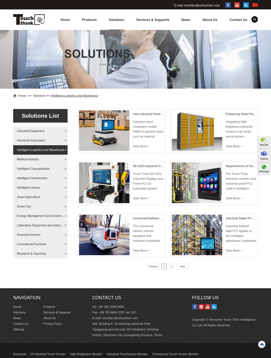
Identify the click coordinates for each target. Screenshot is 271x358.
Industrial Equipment (30, 131)
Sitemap (18, 329)
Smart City (24, 206)
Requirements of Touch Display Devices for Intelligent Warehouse (241, 166)
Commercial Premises (31, 244)
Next (182, 266)
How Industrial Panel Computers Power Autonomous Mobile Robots (148, 114)
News (185, 20)
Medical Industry (28, 159)
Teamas (264, 158)
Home (65, 20)
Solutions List (40, 116)
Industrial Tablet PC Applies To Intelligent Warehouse (241, 218)
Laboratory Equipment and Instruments (41, 225)
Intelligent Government (32, 178)
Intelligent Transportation (33, 168)
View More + (141, 146)
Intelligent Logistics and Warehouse (74, 95)
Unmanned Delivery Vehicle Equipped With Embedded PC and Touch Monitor (148, 218)
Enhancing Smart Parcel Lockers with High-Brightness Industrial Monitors (241, 114)
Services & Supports (152, 20)
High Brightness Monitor (86, 354)
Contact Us (238, 20)
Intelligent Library (28, 187)
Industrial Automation (31, 140)
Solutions (116, 20)
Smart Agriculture (28, 197)
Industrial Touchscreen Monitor (128, 354)
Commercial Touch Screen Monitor (175, 354)
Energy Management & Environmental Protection (41, 215)
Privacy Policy (52, 323)
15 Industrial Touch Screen (48, 354)
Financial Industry (28, 234)
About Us (209, 20)
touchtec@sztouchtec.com (202, 5)
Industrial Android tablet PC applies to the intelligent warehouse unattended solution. (241, 233)
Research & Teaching (31, 253)
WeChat (264, 145)
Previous (153, 266)
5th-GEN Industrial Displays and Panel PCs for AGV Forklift (148, 166)
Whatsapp (264, 171)
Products (89, 20)
